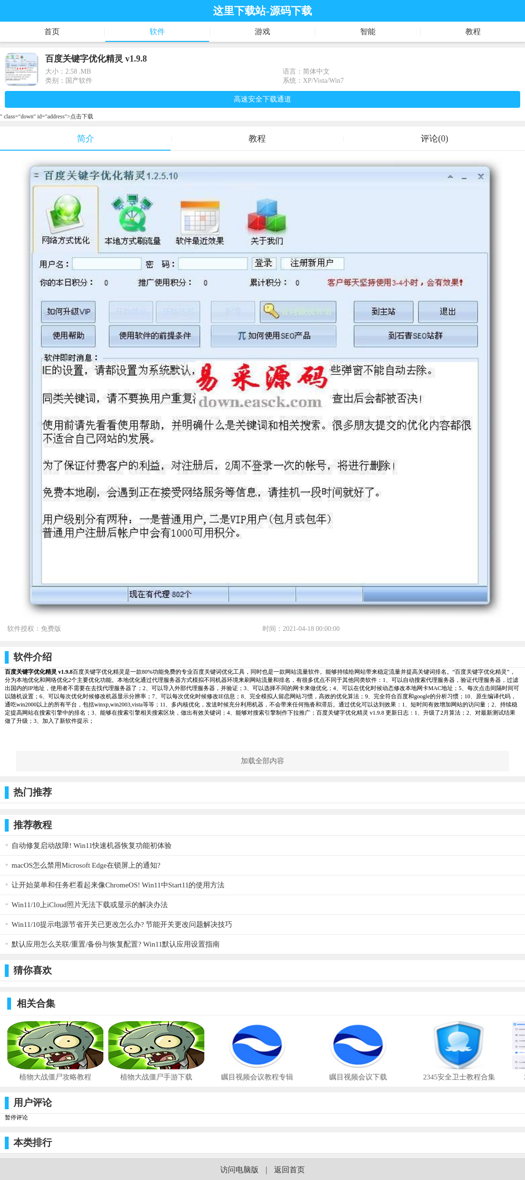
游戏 (262, 31)
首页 (52, 31)
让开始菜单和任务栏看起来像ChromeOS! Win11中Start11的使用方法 (118, 885)
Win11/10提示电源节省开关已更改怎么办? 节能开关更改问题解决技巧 (122, 924)
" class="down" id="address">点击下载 (46, 116)
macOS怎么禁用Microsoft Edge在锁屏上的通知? (86, 865)
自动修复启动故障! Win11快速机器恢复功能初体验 (92, 845)
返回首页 (289, 1170)
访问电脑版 (239, 1170)
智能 (367, 31)
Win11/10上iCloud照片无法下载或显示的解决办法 (90, 905)
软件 (157, 31)
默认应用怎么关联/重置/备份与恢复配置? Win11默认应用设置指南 (116, 944)
